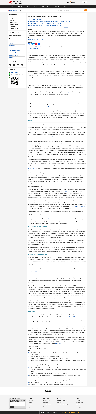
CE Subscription (12, 45)
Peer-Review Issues (47, 404)
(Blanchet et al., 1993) (73, 92)
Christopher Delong (32, 168)
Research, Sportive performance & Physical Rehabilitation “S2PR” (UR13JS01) (44, 23)
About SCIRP (46, 398)
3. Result (30, 120)
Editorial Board (13, 24)
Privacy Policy (79, 407)
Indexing (11, 20)
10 (28, 375)
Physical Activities (31, 39)
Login (84, 2)
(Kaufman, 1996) (50, 106)
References (31, 350)
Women (37, 39)
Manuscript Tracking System (62, 400)
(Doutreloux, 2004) (61, 165)
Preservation (78, 404)
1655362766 (13, 76)
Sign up (42, 412)
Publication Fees (13, 28)
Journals (27, 6)
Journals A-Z (31, 400)
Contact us (11, 57)
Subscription (59, 402)
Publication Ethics (79, 402)
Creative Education (32, 14)
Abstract (30, 29)
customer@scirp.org (15, 72)
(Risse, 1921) (58, 343)
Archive (11, 18)
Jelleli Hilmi (38, 19)
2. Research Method (34, 68)
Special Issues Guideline (15, 38)
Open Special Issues (14, 32)
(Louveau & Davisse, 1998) (80, 206)
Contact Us (31, 407)
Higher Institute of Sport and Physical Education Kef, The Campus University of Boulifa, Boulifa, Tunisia (49, 21)
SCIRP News (63, 412)
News (42, 6)
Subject (30, 402)
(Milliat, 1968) (72, 316)
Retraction (78, 406)
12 (28, 384)
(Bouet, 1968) (34, 271)
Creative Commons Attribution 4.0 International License (58, 392)
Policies (78, 398)
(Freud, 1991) (49, 218)
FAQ (57, 406)
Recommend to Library (13, 55)
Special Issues (46, 406)
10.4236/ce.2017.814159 (35, 27)
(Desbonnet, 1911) (68, 191)
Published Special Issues (15, 35)
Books (35, 6)
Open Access (78, 400)
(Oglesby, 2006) (40, 57)
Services (56, 6)
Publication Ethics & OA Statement (16, 48)
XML (49, 27)
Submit (64, 6)
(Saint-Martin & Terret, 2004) (49, 136)
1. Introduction (32, 52)
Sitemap (30, 406)
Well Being (42, 39)
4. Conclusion (32, 311)
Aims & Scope (13, 22)
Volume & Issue (60, 407)
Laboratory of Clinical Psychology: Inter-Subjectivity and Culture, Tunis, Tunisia (44, 25)
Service (59, 398)
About (48, 6)
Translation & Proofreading (62, 404)
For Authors (12, 26)
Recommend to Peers (13, 52)
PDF (42, 27)
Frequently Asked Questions (14, 50)
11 (28, 382)
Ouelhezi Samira (31, 19)
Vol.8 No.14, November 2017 (43, 14)
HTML (45, 27)
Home (12, 6)
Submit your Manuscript (52, 412)
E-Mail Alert (11, 43)
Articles (20, 6)
